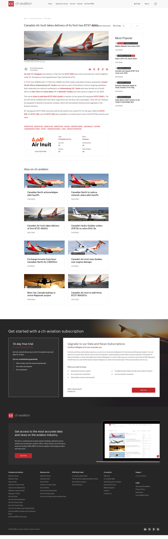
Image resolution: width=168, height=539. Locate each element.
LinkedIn (90, 73)
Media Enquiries (109, 491)
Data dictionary (77, 488)
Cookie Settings (141, 479)
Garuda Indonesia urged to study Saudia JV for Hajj (125, 90)
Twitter (149, 533)
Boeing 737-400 (48, 130)
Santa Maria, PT (50, 95)
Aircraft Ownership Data (16, 503)
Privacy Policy (140, 493)
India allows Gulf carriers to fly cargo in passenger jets (127, 105)
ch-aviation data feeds (79, 480)
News (56, 4)
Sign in (147, 4)
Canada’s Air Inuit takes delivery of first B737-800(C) (43, 231)
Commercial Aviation (35, 18)
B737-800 (69, 78)
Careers (106, 494)
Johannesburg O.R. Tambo (46, 89)
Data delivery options (79, 485)
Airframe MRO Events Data (17, 520)
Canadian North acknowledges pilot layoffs (42, 197)
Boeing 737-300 (38, 130)
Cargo (64, 132)
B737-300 (35, 118)
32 (59, 149)
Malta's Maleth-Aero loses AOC (127, 50)
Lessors (82, 4)
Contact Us (107, 497)
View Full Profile (40, 155)
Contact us (71, 395)
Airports (108, 4)
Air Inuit (27, 78)
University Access (110, 488)
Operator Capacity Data (16, 494)
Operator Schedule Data (16, 491)
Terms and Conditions (143, 490)
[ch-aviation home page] (20, 3)
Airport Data (12, 485)
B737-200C (99, 100)
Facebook (98, 73)
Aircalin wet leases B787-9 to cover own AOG (127, 76)
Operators (68, 4)
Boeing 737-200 (28, 130)
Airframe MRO (123, 4)
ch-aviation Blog (109, 483)
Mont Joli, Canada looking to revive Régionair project (41, 298)
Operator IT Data (14, 497)
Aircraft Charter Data (15, 509)
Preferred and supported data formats (85, 483)
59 (59, 155)
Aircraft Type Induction (74, 132)
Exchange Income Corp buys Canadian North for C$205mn (42, 264)
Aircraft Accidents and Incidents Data (21, 512)
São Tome (36, 95)
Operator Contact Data (16, 488)
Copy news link (102, 73)
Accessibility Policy (142, 499)
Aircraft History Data (15, 506)
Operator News (13, 480)
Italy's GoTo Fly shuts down (126, 62)
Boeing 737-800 (58, 130)
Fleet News (47, 18)
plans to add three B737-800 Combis (48, 100)
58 (83, 155)
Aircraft (95, 4)
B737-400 (51, 118)
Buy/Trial (137, 4)
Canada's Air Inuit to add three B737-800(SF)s (86, 298)
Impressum (139, 496)
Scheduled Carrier (64, 143)
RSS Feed (107, 73)
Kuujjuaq (37, 78)
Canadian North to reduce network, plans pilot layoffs (84, 197)
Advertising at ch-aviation (112, 485)
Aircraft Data (12, 500)
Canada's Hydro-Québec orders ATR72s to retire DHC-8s (86, 231)
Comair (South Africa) (53, 132)
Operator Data (13, 483)
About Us (107, 480)
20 (83, 149)
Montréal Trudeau (66, 95)
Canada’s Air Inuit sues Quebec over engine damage (86, 264)
